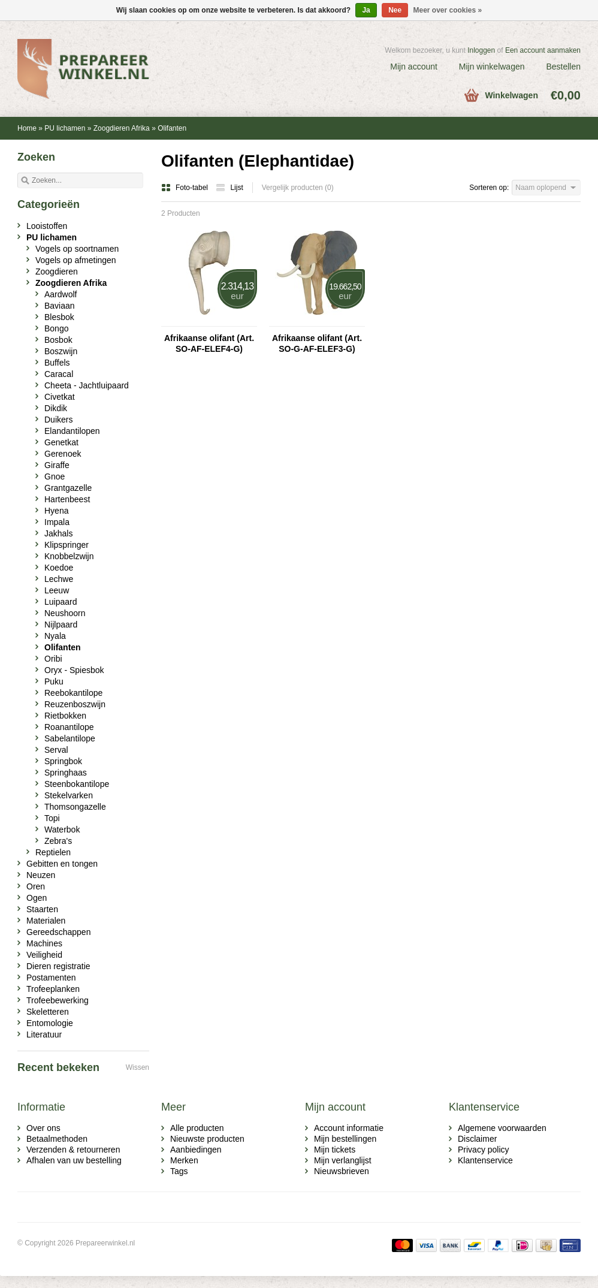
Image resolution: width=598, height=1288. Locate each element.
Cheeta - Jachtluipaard (86, 385)
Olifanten (172, 128)
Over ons (43, 1128)
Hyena (56, 510)
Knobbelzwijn (69, 556)
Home (27, 128)
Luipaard (60, 602)
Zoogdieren (56, 271)
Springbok (63, 761)
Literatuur (44, 1034)
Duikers (58, 419)
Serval (56, 750)
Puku (54, 681)
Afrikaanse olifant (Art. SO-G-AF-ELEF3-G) (317, 343)
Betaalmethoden (56, 1139)
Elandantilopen (72, 431)
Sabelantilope (69, 738)
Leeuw (56, 590)
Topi (52, 818)
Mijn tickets (334, 1149)
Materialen (45, 920)
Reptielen (53, 852)
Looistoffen (46, 226)
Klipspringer (66, 545)
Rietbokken (65, 715)
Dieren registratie (58, 966)
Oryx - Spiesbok (74, 670)
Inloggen (481, 50)
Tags (179, 1171)
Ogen (36, 898)
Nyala (55, 636)
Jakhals (58, 533)
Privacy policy (483, 1149)
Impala (57, 522)
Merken (184, 1160)
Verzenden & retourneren (73, 1149)
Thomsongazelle (75, 807)
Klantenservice (485, 1160)
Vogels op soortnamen (77, 249)
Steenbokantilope (76, 784)
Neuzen (40, 875)
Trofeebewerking (57, 1000)
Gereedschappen (58, 932)
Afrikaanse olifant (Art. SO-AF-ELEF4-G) (209, 343)
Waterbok (62, 829)
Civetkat (59, 397)
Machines (44, 943)
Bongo (56, 328)
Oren (35, 886)
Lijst (229, 187)
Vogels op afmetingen (75, 260)
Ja (366, 10)
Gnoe (54, 476)
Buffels (57, 362)
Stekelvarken (68, 795)
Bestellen (563, 66)
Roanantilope (69, 727)
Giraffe (57, 465)
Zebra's (58, 841)
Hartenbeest (67, 499)
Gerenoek (62, 454)
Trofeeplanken (53, 989)
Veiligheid (44, 955)
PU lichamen (64, 128)
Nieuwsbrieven (341, 1171)
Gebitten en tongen (62, 863)
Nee (394, 10)
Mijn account (413, 66)
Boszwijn (60, 351)
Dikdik (55, 408)
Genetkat (61, 442)
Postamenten (51, 977)
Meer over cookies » (447, 10)
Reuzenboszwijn (74, 704)
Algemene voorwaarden (502, 1128)
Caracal (58, 374)
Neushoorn (65, 613)
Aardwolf (60, 294)
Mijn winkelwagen (492, 66)
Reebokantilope (73, 693)
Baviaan (59, 305)
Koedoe (58, 567)
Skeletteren (47, 1011)
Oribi (53, 658)
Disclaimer (477, 1139)
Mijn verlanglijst (343, 1160)
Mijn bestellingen (345, 1139)
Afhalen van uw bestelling (74, 1160)
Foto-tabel (185, 187)
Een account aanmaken (543, 50)
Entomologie (49, 1023)
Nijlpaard (60, 624)
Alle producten (197, 1128)
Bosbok (58, 340)
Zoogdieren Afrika (121, 128)
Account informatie (348, 1128)
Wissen (137, 1067)
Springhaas (65, 772)
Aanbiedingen (196, 1149)
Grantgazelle (68, 488)
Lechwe (58, 579)
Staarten (42, 909)
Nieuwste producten (207, 1139)
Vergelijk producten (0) (298, 187)
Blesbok (59, 317)
